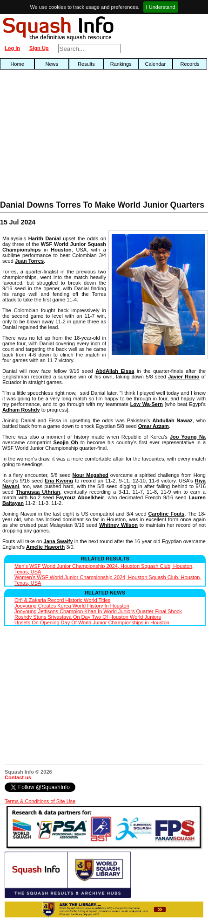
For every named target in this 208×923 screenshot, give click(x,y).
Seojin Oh (66, 442)
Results (86, 64)
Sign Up (39, 48)
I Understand (160, 7)
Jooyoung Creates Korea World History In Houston (71, 605)
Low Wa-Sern (146, 404)
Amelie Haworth (45, 547)
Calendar (155, 64)
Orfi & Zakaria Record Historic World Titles (62, 600)
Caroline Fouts (166, 514)
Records (190, 64)
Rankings (121, 64)
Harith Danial (44, 238)
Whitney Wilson (118, 525)
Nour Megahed (90, 475)
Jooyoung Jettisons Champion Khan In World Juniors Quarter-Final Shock (98, 611)
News (52, 64)
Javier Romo (183, 376)
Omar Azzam (153, 426)
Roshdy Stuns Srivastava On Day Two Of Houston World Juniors (87, 617)
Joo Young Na (188, 437)
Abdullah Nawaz (173, 420)
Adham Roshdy (21, 410)
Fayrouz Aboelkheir (80, 497)
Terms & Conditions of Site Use (40, 801)
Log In (12, 48)
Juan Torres (29, 261)
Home (17, 64)
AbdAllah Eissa (115, 371)
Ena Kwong (59, 480)
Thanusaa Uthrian (38, 492)
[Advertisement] (66, 137)
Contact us (18, 777)
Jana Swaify (58, 541)
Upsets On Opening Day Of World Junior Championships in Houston (91, 622)
